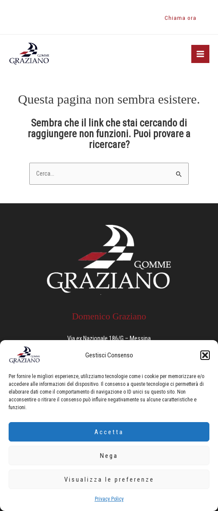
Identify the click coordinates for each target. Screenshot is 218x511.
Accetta (109, 432)
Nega (109, 456)
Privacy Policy (109, 499)
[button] (205, 355)
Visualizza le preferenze (109, 479)
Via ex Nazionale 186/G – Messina (109, 338)
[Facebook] (12, 17)
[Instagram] (25, 17)
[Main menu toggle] (200, 54)
